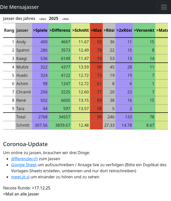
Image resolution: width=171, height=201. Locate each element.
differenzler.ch (24, 158)
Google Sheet (24, 165)
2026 (66, 19)
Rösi (110, 30)
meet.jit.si (20, 177)
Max (97, 30)
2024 (43, 19)
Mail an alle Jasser (22, 194)
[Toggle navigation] (164, 7)
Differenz (61, 30)
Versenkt (145, 30)
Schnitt (82, 30)
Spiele (41, 30)
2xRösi (125, 30)
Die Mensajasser (19, 7)
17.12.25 (42, 188)
